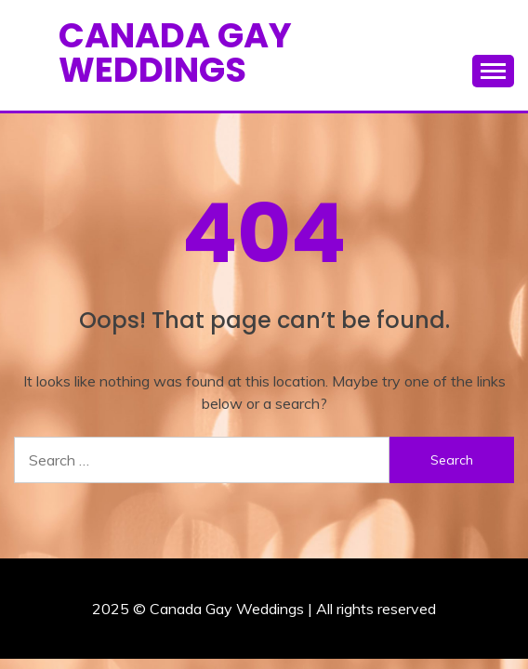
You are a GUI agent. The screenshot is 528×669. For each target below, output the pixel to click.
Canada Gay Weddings (175, 52)
